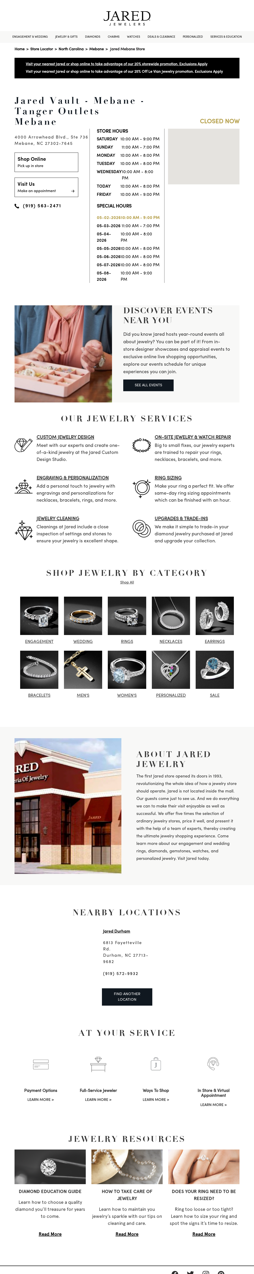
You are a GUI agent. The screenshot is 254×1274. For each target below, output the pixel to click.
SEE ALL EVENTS (148, 385)
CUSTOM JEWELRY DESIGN (65, 437)
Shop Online (46, 163)
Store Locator (41, 49)
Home (20, 49)
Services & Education (226, 37)
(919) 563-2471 (38, 206)
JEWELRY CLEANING (58, 519)
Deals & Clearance (161, 37)
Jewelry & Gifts (66, 37)
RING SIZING (168, 478)
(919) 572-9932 (120, 974)
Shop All (127, 582)
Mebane (96, 49)
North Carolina (71, 49)
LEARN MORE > (40, 1100)
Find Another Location (127, 997)
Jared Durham (116, 931)
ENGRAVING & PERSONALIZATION (73, 478)
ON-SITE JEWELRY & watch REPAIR (193, 437)
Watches (133, 37)
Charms (114, 37)
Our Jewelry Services (127, 418)
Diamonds (92, 37)
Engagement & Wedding (30, 37)
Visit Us (46, 188)
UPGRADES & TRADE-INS (181, 519)
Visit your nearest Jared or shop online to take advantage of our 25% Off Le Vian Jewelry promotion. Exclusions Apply (124, 72)
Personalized (193, 37)
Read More (50, 1234)
